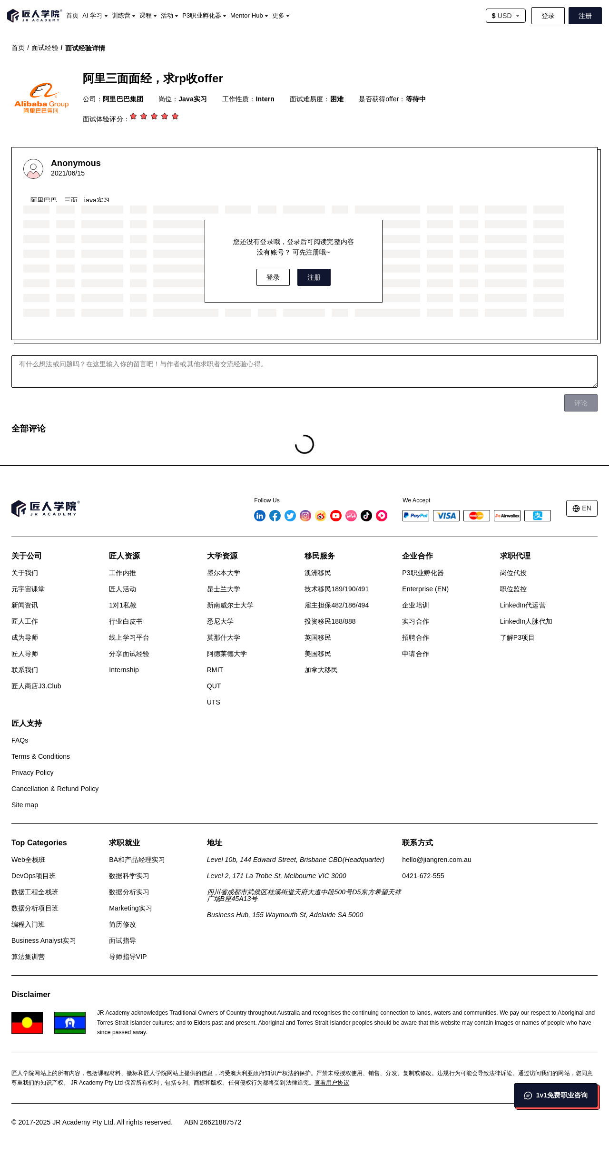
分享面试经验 (129, 653)
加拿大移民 (321, 669)
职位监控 (513, 589)
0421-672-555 (423, 875)
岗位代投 (513, 572)
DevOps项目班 (33, 875)
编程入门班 (28, 924)
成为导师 (24, 637)
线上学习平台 (129, 637)
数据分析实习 (129, 892)
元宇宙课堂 (28, 589)
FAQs (19, 740)
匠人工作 (24, 621)
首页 (18, 47)
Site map (24, 805)
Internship (123, 669)
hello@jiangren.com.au (436, 859)
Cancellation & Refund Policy (54, 788)
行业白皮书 (126, 621)
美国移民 (317, 653)
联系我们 (24, 669)
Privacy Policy (32, 772)
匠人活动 (122, 589)
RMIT (215, 669)
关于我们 (24, 572)
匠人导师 (24, 653)
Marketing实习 (130, 908)
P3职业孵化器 (423, 572)
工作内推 (122, 572)
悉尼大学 (220, 621)
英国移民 (317, 637)
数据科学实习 (129, 875)
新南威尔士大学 (230, 605)
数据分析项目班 (35, 908)
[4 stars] (165, 117)
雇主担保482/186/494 (336, 605)
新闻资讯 (24, 605)
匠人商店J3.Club (36, 686)
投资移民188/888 (330, 621)
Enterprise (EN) (425, 589)
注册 (585, 16)
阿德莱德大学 (227, 653)
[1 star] (134, 117)
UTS (213, 702)
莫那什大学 (224, 637)
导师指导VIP (128, 956)
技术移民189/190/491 (336, 589)
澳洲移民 (317, 572)
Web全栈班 (28, 859)
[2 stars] (144, 117)
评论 (581, 403)
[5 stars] (176, 117)
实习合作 (415, 621)
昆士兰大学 (224, 589)
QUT (214, 686)
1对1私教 (123, 605)
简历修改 (122, 924)
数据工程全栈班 (35, 892)
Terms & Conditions (40, 756)
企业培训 (415, 605)
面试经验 (44, 47)
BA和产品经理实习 (137, 859)
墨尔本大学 (224, 572)
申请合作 (415, 653)
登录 (548, 16)
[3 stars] (155, 117)
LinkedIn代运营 (523, 605)
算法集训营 (28, 956)
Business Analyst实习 (43, 940)
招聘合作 (415, 637)
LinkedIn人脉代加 (526, 621)
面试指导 (122, 940)
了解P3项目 (517, 637)
